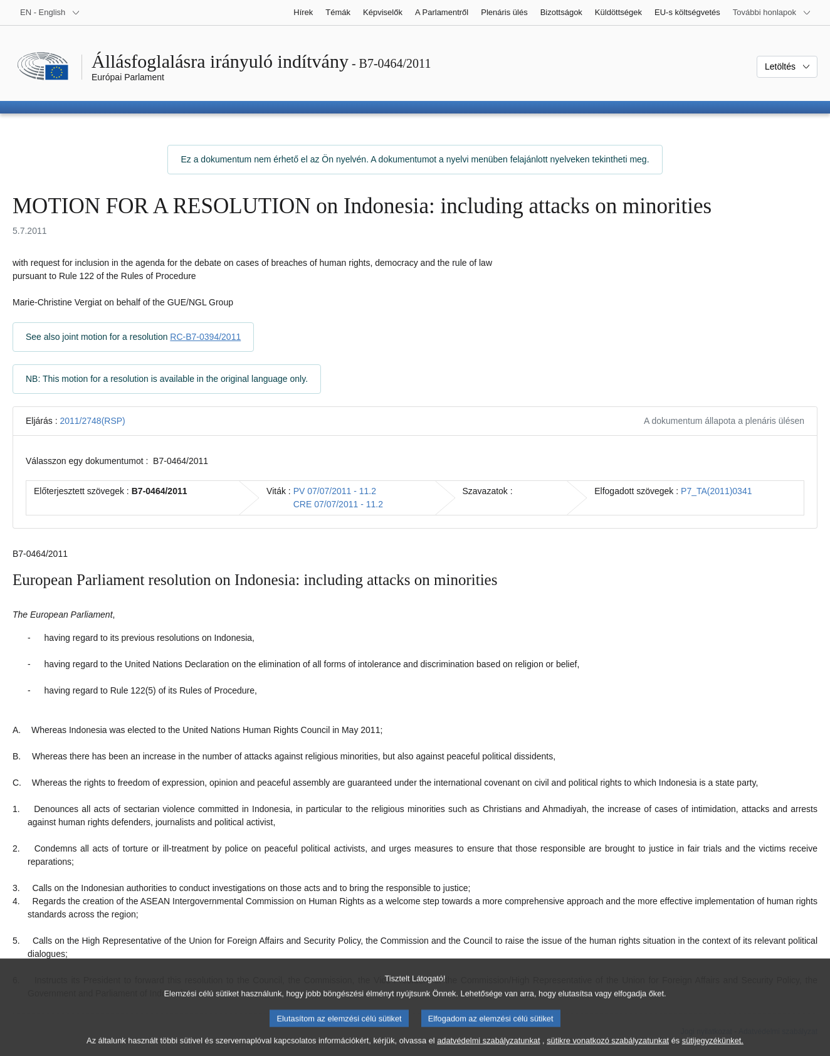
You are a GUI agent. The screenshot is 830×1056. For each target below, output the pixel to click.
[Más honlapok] (772, 12)
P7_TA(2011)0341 (716, 491)
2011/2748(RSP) (92, 421)
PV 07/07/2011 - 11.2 (334, 491)
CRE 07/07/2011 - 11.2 (338, 504)
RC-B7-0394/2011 (205, 337)
